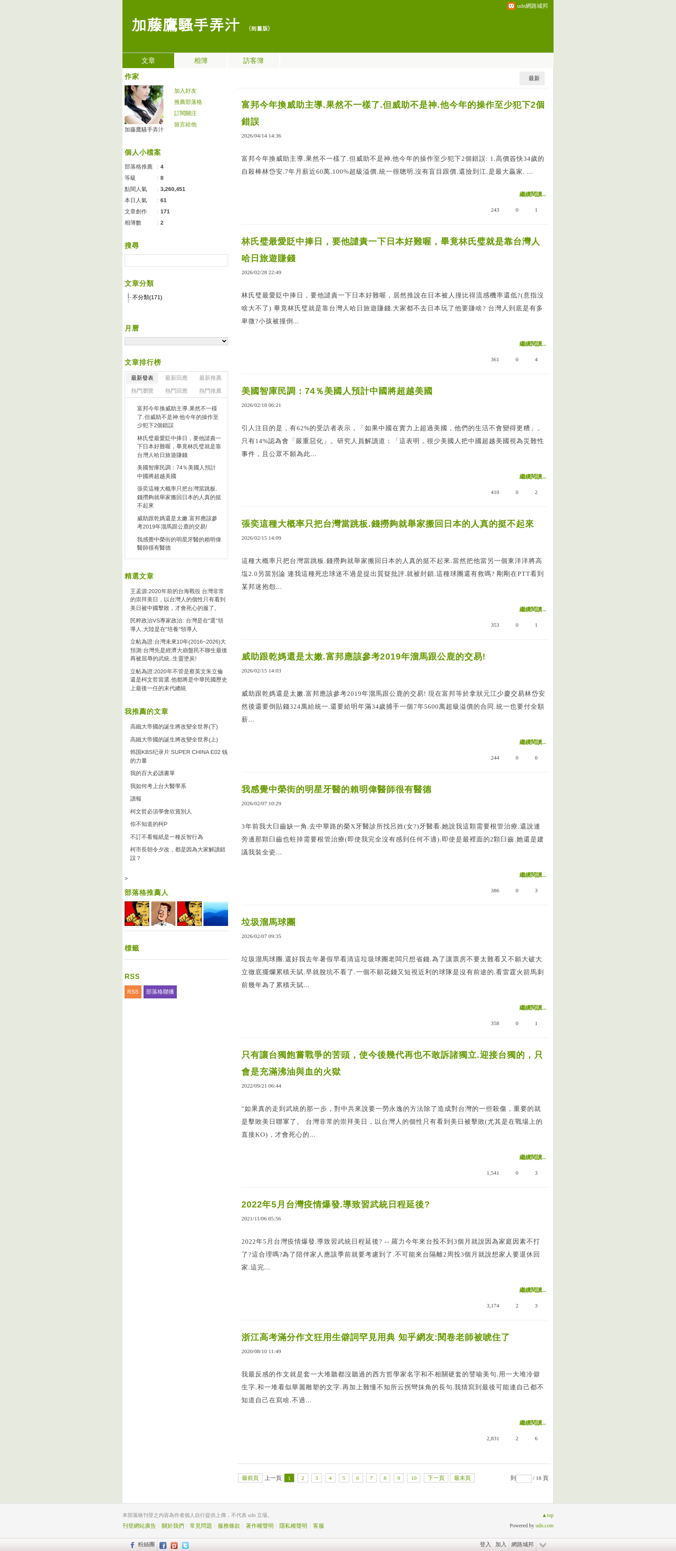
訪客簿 (253, 60)
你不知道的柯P (149, 824)
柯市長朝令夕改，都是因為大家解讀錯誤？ (177, 853)
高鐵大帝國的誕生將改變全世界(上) (174, 739)
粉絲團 (146, 1544)
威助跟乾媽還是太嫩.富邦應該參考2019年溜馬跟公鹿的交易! (363, 656)
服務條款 (229, 1526)
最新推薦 (210, 378)
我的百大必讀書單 (152, 773)
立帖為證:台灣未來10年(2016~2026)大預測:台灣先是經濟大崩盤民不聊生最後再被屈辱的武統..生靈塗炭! (178, 650)
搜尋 (220, 260)
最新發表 (142, 378)
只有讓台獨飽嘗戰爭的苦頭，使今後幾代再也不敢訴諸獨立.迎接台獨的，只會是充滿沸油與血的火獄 (392, 1063)
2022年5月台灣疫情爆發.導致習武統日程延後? (335, 1204)
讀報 (135, 798)
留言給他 (185, 124)
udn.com (544, 1526)
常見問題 (201, 1526)
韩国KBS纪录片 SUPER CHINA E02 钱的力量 (179, 756)
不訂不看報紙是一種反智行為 (166, 837)
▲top (548, 1515)
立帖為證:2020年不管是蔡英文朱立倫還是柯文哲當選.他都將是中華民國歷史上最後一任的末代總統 (178, 679)
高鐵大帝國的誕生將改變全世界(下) (174, 726)
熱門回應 (176, 391)
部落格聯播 (160, 991)
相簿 (201, 60)
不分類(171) (147, 297)
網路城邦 (522, 1544)
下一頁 (436, 1478)
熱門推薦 (210, 391)
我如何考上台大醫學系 (158, 786)
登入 (485, 1544)
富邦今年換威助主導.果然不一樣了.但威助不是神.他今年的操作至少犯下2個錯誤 (393, 113)
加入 (501, 1544)
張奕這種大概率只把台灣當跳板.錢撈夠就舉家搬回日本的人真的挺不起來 (387, 523)
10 (413, 1478)
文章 (148, 60)
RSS (133, 991)
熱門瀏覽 (142, 391)
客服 (318, 1526)
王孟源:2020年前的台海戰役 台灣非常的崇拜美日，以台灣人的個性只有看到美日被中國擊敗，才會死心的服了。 (177, 599)
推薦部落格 (188, 102)
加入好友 (185, 91)
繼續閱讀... (533, 194)
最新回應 (176, 378)
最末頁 (462, 1478)
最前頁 (250, 1478)
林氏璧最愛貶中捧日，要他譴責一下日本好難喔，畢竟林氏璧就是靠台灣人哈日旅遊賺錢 (390, 250)
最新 (534, 78)
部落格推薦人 (147, 892)
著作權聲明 (260, 1526)
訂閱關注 (185, 113)
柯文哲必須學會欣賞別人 (161, 811)
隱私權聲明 (293, 1526)
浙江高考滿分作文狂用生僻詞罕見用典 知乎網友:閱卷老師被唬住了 (375, 1337)
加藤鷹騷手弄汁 (185, 24)
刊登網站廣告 (139, 1526)
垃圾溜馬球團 (268, 922)
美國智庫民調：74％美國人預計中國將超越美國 (337, 391)
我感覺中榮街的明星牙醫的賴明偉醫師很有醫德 (336, 789)
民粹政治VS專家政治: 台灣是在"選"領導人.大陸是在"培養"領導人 (176, 624)
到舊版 (259, 28)
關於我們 (173, 1526)
